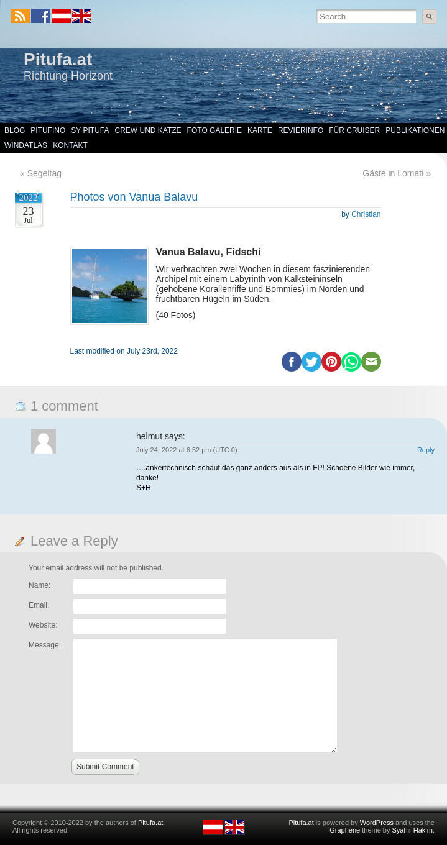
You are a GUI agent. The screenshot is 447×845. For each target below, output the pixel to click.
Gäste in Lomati (392, 173)
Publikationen (415, 130)
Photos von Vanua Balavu (134, 197)
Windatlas (25, 145)
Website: (43, 625)
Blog (14, 130)
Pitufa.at (58, 59)
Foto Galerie (214, 130)
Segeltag (44, 173)
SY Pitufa (90, 130)
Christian (365, 214)
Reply (426, 450)
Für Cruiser (354, 130)
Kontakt (70, 145)
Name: (39, 585)
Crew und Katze (148, 130)
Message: (45, 645)
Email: (39, 605)
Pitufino (47, 130)
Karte (259, 130)
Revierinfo (300, 130)
